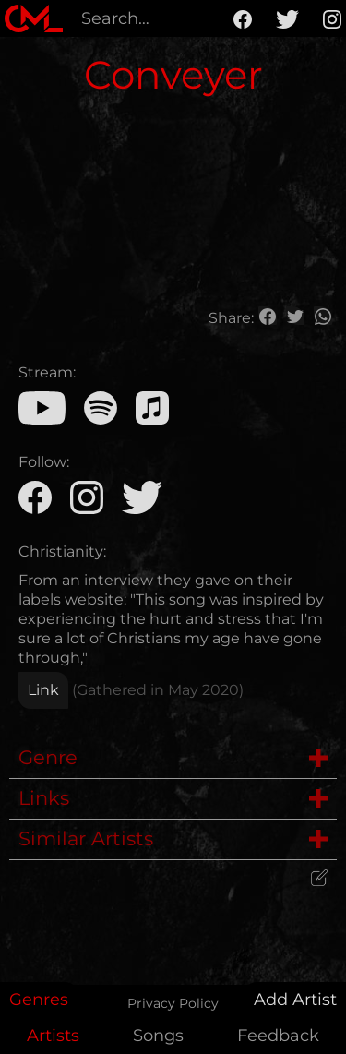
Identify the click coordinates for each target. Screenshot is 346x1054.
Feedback (278, 1035)
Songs (158, 1035)
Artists (53, 1035)
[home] (33, 18)
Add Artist (295, 999)
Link (43, 690)
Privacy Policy (173, 1003)
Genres (38, 999)
